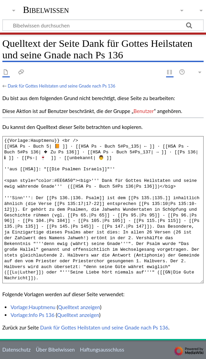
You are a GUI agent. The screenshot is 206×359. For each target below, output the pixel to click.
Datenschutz (16, 349)
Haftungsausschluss (102, 349)
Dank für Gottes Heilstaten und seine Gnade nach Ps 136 (61, 86)
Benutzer (144, 111)
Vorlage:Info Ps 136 (32, 315)
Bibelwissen (46, 10)
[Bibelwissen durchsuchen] (103, 25)
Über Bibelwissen (55, 349)
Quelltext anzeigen (79, 307)
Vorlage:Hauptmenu (32, 307)
